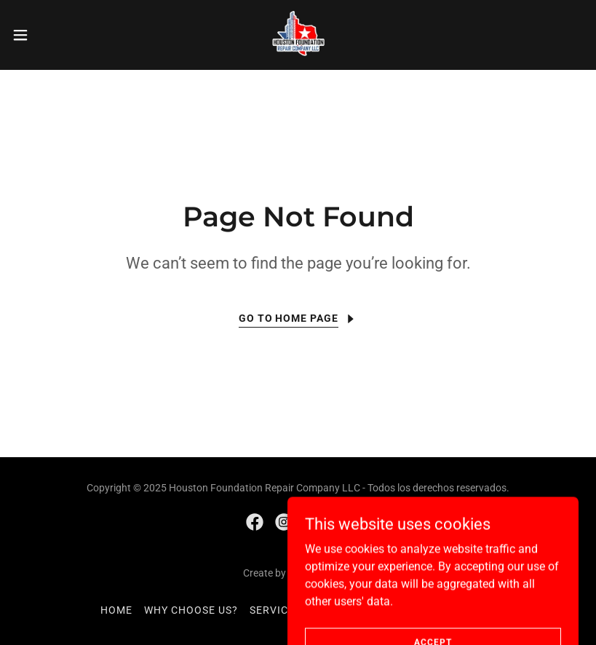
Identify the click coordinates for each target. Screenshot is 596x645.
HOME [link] (116, 610)
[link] (298, 35)
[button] (49, 35)
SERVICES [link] (275, 610)
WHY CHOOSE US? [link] (191, 610)
